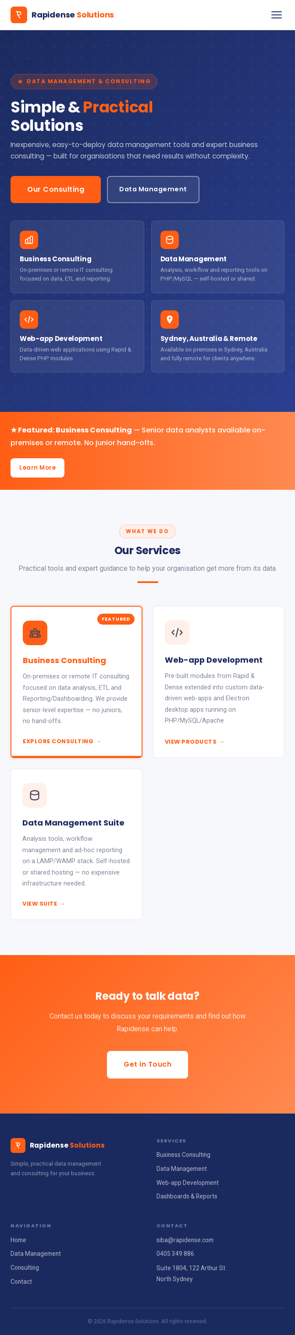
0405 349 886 (175, 1253)
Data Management (153, 189)
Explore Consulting (62, 741)
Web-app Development (187, 1182)
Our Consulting (55, 189)
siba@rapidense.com (184, 1240)
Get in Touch (147, 1064)
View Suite (43, 903)
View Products (195, 741)
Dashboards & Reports (186, 1196)
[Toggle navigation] (276, 15)
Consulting (25, 1267)
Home (18, 1240)
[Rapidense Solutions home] (62, 15)
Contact (21, 1281)
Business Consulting (183, 1154)
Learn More (37, 468)
